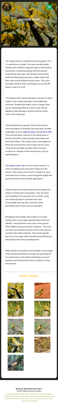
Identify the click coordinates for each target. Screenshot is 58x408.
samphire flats (46, 132)
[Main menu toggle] (49, 7)
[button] (57, 7)
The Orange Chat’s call (14, 165)
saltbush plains (29, 132)
